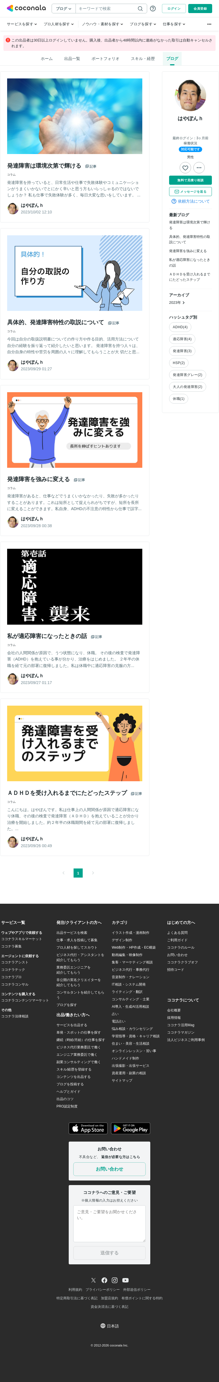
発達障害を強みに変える (188, 251)
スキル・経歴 (143, 58)
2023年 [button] (177, 302)
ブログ (172, 58)
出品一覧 (72, 58)
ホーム (47, 58)
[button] (63, 873)
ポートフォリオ (105, 58)
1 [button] (78, 873)
